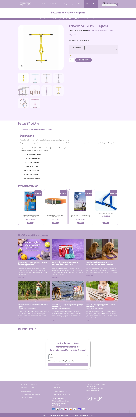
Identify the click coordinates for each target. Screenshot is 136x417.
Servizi (52, 4)
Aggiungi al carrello (83, 60)
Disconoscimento (27, 397)
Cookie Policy (26, 391)
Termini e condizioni (28, 388)
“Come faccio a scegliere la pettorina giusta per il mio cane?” (67, 306)
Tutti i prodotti (48, 19)
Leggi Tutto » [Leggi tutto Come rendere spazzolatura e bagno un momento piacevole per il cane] (55, 277)
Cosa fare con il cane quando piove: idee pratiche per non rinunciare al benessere (99, 263)
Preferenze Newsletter (63, 394)
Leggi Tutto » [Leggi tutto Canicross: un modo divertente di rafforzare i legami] (21, 318)
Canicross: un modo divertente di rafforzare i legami (33, 306)
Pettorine (71, 19)
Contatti (77, 4)
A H (76, 19)
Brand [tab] (50, 130)
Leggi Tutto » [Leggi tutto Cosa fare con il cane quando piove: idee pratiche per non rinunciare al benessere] (89, 275)
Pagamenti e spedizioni (29, 385)
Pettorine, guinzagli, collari (60, 19)
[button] (60, 27)
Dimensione (77, 47)
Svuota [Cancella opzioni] (86, 51)
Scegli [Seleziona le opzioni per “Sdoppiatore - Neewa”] (106, 222)
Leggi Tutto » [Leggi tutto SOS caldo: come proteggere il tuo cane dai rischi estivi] (89, 320)
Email (50, 354)
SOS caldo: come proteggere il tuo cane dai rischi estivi (100, 306)
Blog (65, 4)
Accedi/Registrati (113, 3)
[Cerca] (117, 5)
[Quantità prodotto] (71, 60)
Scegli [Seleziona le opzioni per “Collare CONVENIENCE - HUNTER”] (55, 222)
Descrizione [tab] (24, 130)
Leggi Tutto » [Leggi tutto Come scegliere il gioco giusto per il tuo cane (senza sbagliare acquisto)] (21, 277)
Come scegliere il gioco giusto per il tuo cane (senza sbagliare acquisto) (32, 263)
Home (38, 4)
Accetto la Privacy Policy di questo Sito (62, 361)
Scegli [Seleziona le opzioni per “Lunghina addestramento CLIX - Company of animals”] (81, 222)
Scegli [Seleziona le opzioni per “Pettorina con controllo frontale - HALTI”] (30, 222)
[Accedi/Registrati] (107, 3)
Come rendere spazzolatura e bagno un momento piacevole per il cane (65, 263)
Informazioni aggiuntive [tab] (38, 130)
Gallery (71, 4)
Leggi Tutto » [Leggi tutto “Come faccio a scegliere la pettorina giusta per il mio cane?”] (55, 320)
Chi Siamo (45, 4)
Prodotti (58, 4)
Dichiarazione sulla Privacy (31, 394)
